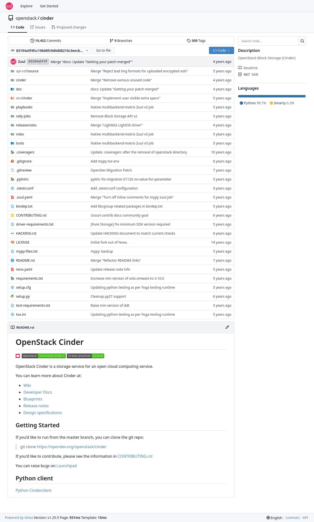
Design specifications (42, 412)
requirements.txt (29, 278)
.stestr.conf (24, 188)
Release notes (36, 405)
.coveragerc (25, 152)
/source (27, 71)
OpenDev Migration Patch (111, 170)
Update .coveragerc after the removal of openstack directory (139, 152)
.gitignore (24, 161)
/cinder (24, 98)
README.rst (25, 260)
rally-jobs (23, 116)
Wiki (27, 385)
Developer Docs (37, 392)
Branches (121, 40)
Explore (26, 6)
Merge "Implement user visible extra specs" (125, 98)
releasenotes (26, 125)
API (305, 517)
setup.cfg (23, 287)
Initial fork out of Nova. (109, 242)
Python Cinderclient (33, 490)
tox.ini (21, 314)
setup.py (23, 296)
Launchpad (67, 465)
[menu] (274, 517)
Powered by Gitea (19, 517)
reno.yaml (24, 269)
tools (20, 143)
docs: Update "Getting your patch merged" (125, 89)
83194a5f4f (38, 61)
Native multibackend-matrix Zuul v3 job (122, 107)
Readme (248, 67)
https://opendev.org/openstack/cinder (71, 446)
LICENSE (22, 242)
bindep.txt (24, 206)
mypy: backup (102, 251)
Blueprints (32, 399)
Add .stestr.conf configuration (114, 188)
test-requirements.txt (33, 305)
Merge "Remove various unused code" (121, 80)
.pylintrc (22, 179)
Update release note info (110, 269)
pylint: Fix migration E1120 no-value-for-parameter (131, 179)
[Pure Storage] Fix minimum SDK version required (130, 224)
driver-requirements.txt (35, 224)
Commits (45, 40)
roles (20, 134)
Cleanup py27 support (108, 296)
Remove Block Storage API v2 (114, 116)
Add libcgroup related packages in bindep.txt (126, 206)
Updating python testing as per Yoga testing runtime (133, 287)
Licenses (292, 517)
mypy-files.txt (27, 251)
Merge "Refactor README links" (116, 260)
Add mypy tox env (105, 161)
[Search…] (302, 41)
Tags (196, 40)
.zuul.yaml (24, 197)
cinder (47, 18)
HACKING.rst (26, 233)
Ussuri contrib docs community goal (119, 215)
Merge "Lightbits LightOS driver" (117, 125)
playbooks (24, 107)
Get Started (49, 6)
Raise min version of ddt (110, 305)
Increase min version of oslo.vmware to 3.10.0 (127, 278)
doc (19, 89)
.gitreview (24, 170)
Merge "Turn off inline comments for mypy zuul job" (132, 197)
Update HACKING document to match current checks (133, 233)
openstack (26, 18)
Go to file (103, 50)
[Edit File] (227, 327)
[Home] (9, 6)
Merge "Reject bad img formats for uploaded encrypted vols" (139, 71)
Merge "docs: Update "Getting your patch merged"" (92, 61)
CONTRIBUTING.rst (31, 215)
